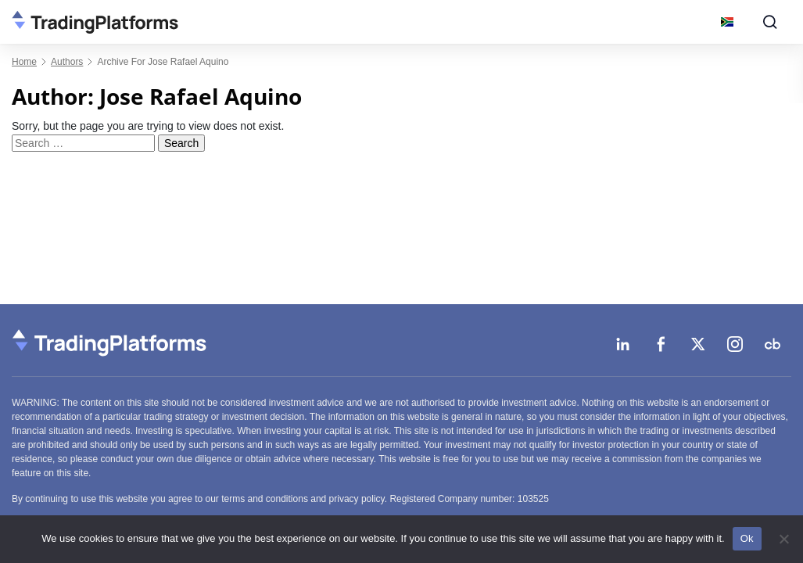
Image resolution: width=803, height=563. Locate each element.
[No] (783, 539)
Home (24, 61)
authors (67, 61)
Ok (747, 538)
